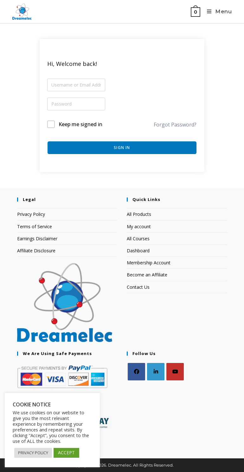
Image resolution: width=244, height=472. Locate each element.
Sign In (122, 147)
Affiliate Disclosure (36, 251)
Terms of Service (34, 226)
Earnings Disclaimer (37, 239)
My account (139, 226)
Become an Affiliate (147, 275)
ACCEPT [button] (66, 452)
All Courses (138, 239)
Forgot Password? (175, 124)
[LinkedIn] (155, 371)
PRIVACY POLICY (33, 453)
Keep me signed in (80, 124)
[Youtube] (175, 371)
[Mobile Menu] (218, 12)
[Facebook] (136, 371)
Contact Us (138, 287)
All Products (139, 214)
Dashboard (138, 251)
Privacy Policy (31, 214)
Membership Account (148, 263)
